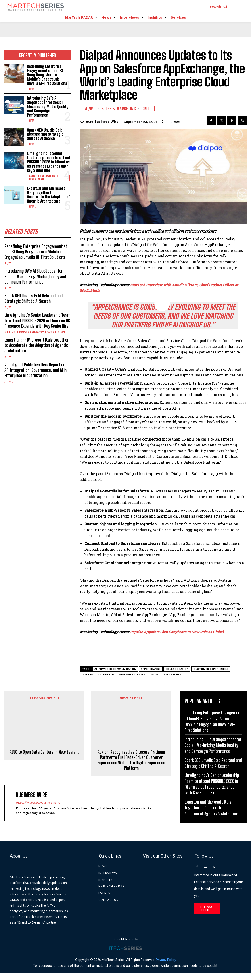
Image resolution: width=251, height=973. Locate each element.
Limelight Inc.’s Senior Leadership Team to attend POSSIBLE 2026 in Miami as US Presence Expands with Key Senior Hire (48, 161)
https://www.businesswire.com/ (38, 783)
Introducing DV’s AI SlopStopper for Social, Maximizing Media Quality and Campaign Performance (47, 106)
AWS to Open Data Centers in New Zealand (44, 721)
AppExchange (151, 669)
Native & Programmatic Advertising (44, 177)
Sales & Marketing (118, 108)
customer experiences (210, 669)
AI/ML (32, 88)
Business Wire (106, 122)
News (155, 674)
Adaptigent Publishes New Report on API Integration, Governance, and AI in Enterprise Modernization (37, 368)
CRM (145, 108)
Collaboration (177, 669)
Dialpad (87, 674)
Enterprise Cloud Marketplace (122, 674)
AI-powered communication (115, 669)
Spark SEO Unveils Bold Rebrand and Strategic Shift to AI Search (45, 133)
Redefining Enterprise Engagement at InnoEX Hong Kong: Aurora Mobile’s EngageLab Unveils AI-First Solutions (47, 75)
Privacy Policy (166, 953)
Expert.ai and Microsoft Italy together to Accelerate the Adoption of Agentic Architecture (48, 193)
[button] (219, 6)
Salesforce (173, 674)
